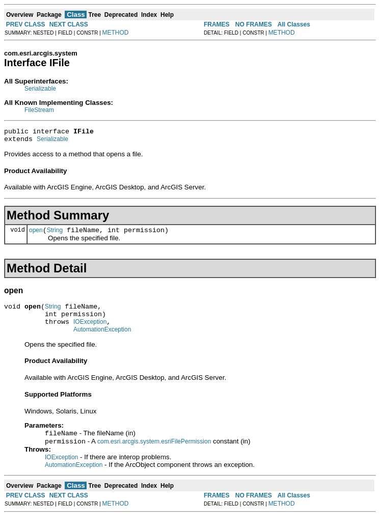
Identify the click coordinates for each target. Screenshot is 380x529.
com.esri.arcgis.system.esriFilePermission (154, 454)
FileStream (39, 110)
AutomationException (102, 340)
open (36, 234)
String (55, 234)
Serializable (40, 88)
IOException (89, 331)
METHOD (115, 32)
